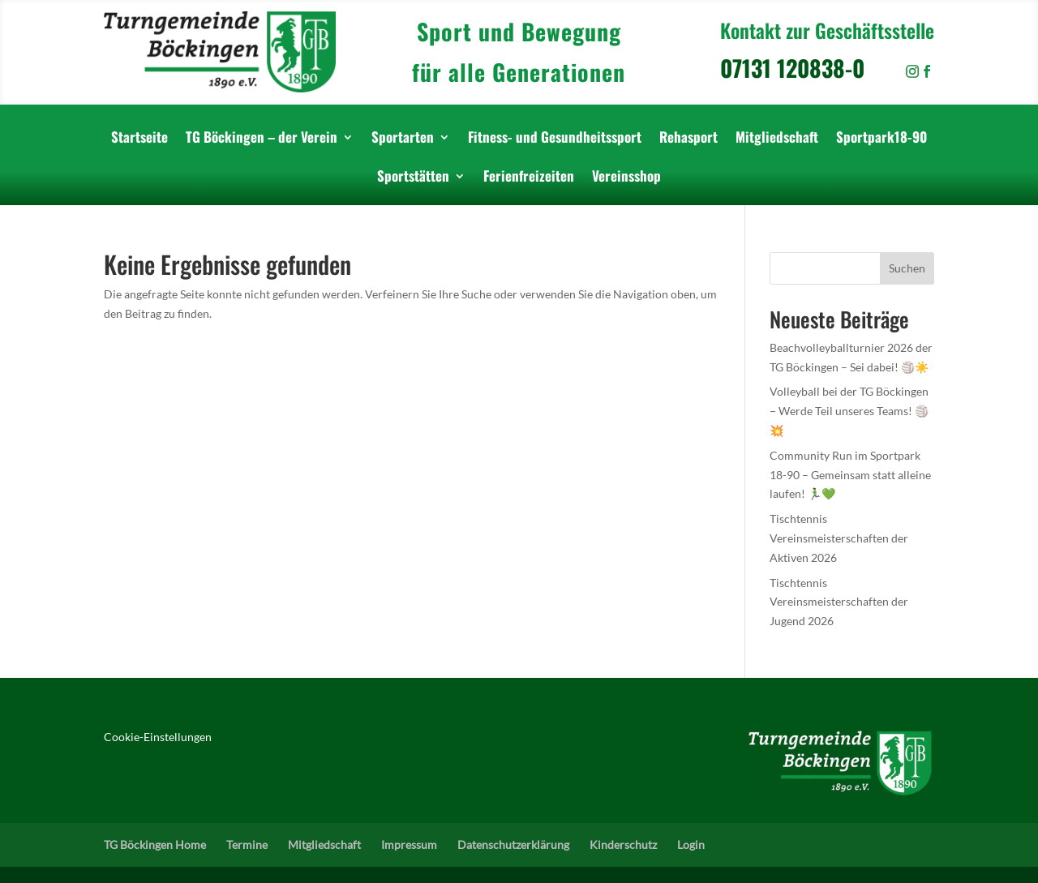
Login (691, 844)
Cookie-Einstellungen (158, 737)
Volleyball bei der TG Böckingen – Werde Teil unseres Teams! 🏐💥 (849, 410)
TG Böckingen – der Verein (261, 139)
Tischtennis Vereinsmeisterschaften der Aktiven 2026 (839, 538)
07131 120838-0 (812, 67)
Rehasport (688, 139)
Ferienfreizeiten (528, 178)
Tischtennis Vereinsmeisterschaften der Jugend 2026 (839, 602)
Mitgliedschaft (777, 139)
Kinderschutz (623, 844)
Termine (247, 844)
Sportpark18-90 (881, 139)
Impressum (409, 844)
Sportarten (402, 139)
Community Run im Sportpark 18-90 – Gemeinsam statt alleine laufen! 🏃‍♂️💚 (850, 474)
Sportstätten (413, 178)
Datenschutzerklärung (513, 844)
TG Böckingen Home (155, 844)
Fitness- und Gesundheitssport (554, 139)
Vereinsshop (626, 178)
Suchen (907, 268)
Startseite (139, 139)
